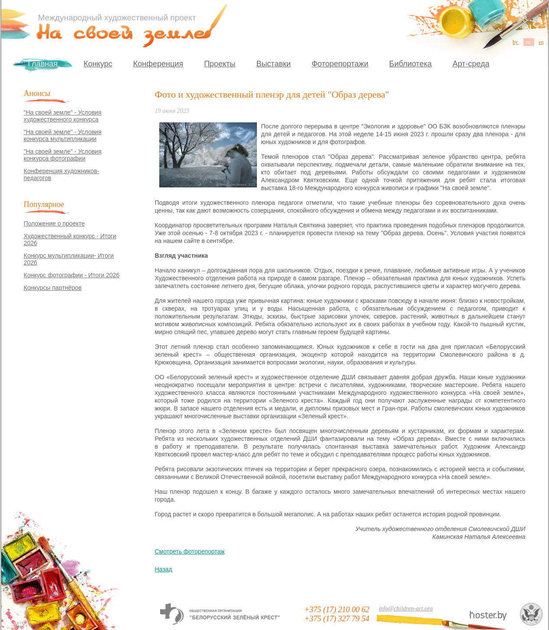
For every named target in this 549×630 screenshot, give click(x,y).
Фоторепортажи (340, 63)
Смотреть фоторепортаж (190, 551)
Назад (163, 569)
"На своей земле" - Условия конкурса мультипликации (63, 135)
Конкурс (98, 63)
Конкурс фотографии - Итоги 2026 (72, 275)
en (541, 42)
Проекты (219, 63)
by (516, 42)
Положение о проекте (54, 223)
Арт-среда (471, 63)
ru (529, 42)
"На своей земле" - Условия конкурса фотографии (63, 155)
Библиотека (410, 63)
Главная (43, 63)
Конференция (158, 63)
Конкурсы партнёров (53, 287)
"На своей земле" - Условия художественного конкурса (63, 116)
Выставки (273, 63)
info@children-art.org (406, 608)
